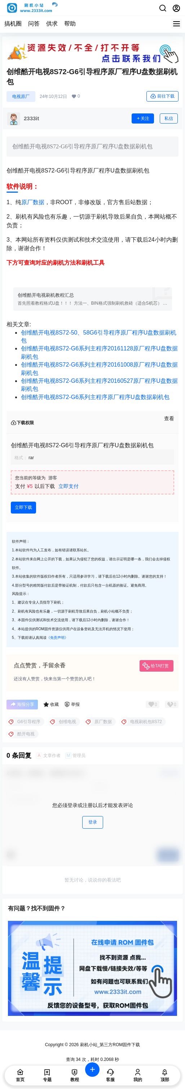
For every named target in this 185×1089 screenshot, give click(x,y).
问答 (34, 24)
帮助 (70, 24)
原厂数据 (32, 202)
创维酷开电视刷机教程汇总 (46, 295)
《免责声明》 (57, 638)
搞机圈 (13, 24)
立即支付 (68, 486)
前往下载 (162, 96)
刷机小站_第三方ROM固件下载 (109, 1044)
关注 (142, 118)
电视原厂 (21, 96)
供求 (52, 24)
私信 (168, 118)
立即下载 (23, 507)
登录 (92, 822)
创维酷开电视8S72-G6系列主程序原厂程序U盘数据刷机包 (95, 397)
